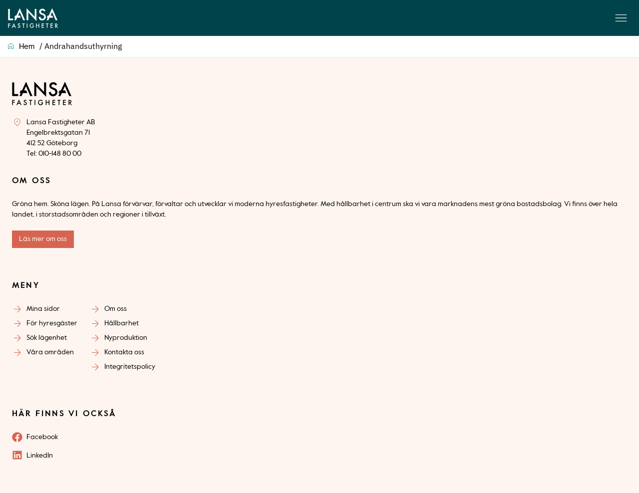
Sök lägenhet (46, 337)
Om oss (115, 308)
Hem (26, 47)
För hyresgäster (51, 323)
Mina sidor (43, 308)
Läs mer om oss (43, 239)
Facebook (42, 437)
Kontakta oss (124, 352)
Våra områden (50, 352)
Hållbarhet (121, 323)
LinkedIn (39, 455)
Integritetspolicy (129, 366)
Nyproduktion (125, 337)
